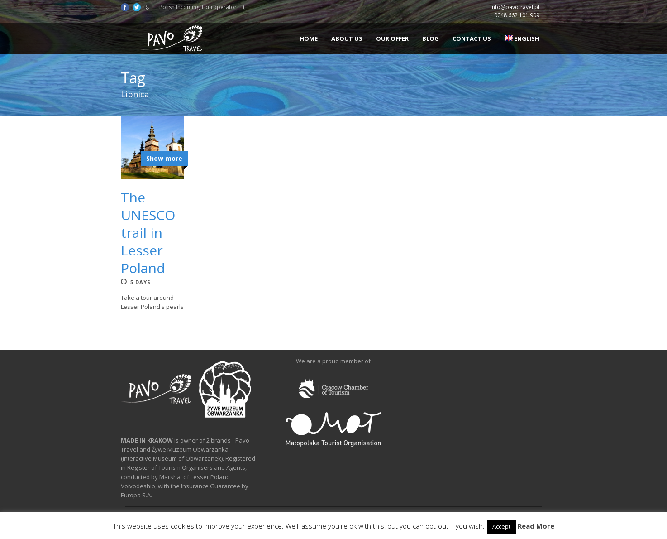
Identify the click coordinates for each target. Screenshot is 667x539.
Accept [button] (501, 526)
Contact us (472, 38)
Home (309, 38)
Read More (536, 525)
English (522, 38)
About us (346, 38)
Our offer (392, 38)
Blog (430, 38)
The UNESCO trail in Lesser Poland (148, 232)
